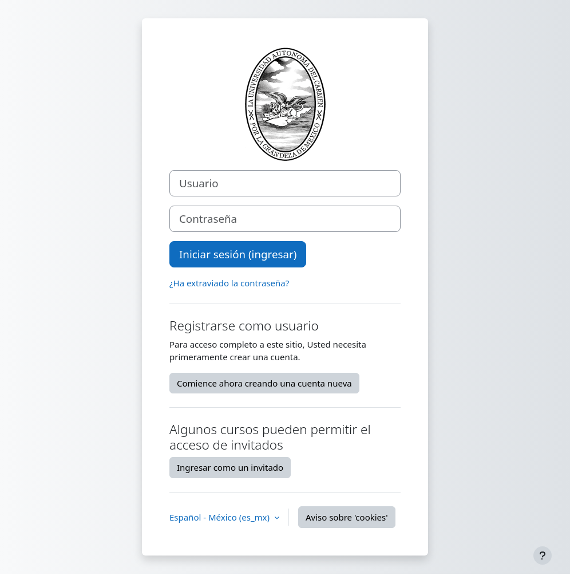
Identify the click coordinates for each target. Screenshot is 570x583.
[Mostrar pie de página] (542, 555)
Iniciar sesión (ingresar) (237, 254)
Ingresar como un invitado (230, 467)
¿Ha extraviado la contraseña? (229, 283)
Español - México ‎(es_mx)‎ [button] (220, 517)
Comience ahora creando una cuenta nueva (264, 383)
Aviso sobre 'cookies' (347, 517)
